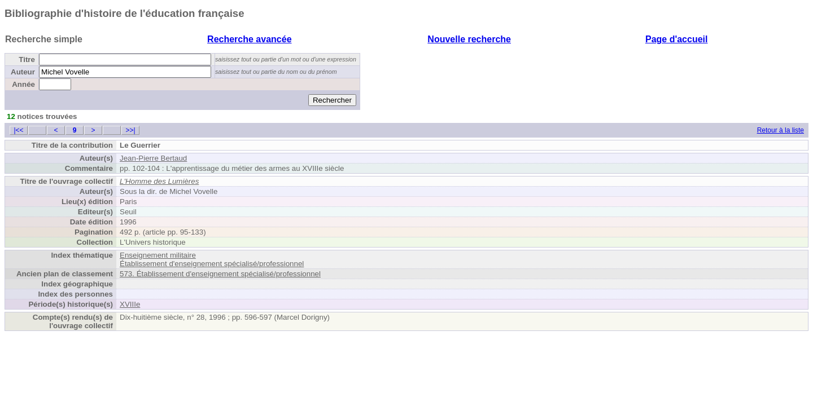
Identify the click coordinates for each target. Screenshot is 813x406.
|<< (18, 130)
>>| (130, 130)
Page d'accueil (676, 39)
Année (23, 84)
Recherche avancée (249, 39)
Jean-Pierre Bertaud (153, 158)
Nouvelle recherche (469, 39)
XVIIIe (130, 304)
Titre (27, 59)
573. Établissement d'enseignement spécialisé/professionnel (220, 274)
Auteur (23, 72)
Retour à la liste (780, 130)
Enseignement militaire (158, 255)
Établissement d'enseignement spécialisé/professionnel (212, 263)
